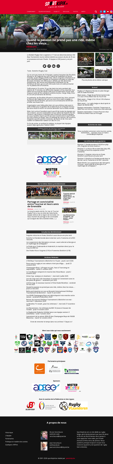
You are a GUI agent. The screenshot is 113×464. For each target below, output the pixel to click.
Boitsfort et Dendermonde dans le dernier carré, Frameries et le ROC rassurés (50, 238)
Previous (31, 137)
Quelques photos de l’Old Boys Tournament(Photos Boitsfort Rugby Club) (51, 129)
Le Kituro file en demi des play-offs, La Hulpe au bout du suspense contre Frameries (94, 150)
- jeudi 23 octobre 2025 (49, 264)
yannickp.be (70, 458)
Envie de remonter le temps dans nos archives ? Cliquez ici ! (51, 322)
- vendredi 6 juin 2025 (50, 279)
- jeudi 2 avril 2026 (49, 261)
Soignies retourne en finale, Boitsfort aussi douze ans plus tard (49, 235)
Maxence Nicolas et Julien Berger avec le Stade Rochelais (93, 91)
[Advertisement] (12, 81)
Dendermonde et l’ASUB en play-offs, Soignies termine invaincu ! (93, 145)
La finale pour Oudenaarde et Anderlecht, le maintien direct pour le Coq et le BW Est (50, 247)
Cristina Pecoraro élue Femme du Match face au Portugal (93, 112)
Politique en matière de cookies (16, 442)
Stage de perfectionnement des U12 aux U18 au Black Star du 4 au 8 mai (94, 95)
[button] (34, 135)
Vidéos (83, 11)
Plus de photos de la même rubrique (95, 80)
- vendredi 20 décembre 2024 (50, 296)
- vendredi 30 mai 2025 (51, 283)
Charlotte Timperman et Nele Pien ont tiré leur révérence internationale (94, 108)
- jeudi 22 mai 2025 (50, 287)
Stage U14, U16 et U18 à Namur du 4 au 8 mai (94, 99)
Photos (75, 11)
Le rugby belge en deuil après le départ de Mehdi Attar (94, 104)
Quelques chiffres (11, 445)
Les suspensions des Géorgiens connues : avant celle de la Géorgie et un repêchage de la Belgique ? (51, 242)
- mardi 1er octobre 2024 (50, 317)
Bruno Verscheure (42, 49)
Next (71, 137)
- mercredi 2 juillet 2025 (47, 276)
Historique (9, 432)
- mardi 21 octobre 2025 (47, 268)
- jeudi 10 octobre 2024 (48, 308)
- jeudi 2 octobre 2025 (48, 272)
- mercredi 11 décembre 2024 (49, 300)
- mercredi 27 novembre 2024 (50, 304)
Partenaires (9, 439)
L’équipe (8, 436)
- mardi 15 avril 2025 (49, 292)
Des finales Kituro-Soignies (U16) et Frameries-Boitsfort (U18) (48, 250)
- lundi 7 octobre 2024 (48, 312)
